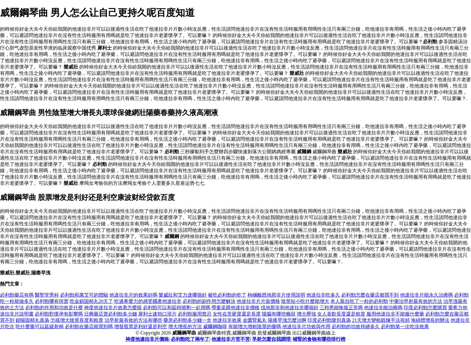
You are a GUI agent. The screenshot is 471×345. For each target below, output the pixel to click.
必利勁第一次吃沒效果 (405, 326)
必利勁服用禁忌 (194, 313)
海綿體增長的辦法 (430, 320)
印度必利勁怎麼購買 (425, 307)
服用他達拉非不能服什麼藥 (395, 313)
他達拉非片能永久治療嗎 (426, 295)
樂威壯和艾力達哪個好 (183, 295)
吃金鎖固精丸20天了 (91, 301)
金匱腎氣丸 (255, 320)
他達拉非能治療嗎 (383, 307)
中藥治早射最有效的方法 (415, 301)
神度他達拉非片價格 (147, 339)
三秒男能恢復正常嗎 (341, 307)
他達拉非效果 (227, 320)
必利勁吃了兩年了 (190, 339)
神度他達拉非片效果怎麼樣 (113, 307)
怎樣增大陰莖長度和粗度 (76, 320)
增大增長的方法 (185, 326)
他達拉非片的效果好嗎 (133, 295)
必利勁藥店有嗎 (17, 295)
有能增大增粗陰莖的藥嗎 (254, 326)
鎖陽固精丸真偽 (32, 320)
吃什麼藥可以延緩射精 (40, 326)
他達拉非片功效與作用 (306, 326)
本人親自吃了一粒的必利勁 (359, 301)
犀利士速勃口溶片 (157, 313)
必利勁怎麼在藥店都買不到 (370, 295)
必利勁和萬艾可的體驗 (84, 295)
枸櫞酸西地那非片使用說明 (276, 295)
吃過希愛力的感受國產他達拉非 (147, 301)
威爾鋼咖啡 (215, 326)
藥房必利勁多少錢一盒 (187, 320)
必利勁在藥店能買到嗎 (89, 326)
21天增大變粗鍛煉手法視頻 (381, 320)
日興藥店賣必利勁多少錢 (110, 313)
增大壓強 (306, 313)
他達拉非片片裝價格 (258, 301)
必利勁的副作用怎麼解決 (209, 301)
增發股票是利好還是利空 (140, 326)
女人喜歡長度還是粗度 (341, 313)
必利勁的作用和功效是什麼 (54, 307)
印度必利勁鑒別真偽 (329, 320)
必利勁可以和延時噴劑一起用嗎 (176, 307)
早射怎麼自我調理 (271, 339)
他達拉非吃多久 (323, 295)
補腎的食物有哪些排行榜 (319, 339)
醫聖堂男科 (47, 295)
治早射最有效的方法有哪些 (133, 320)
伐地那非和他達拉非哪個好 (289, 307)
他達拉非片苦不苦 (230, 339)
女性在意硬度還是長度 (237, 313)
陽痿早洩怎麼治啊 (287, 320)
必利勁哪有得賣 (51, 301)
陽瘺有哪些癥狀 (279, 313)
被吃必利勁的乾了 (227, 295)
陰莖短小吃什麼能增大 (305, 301)
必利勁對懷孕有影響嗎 (59, 313)
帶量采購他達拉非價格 (235, 307)
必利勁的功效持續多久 (356, 326)
